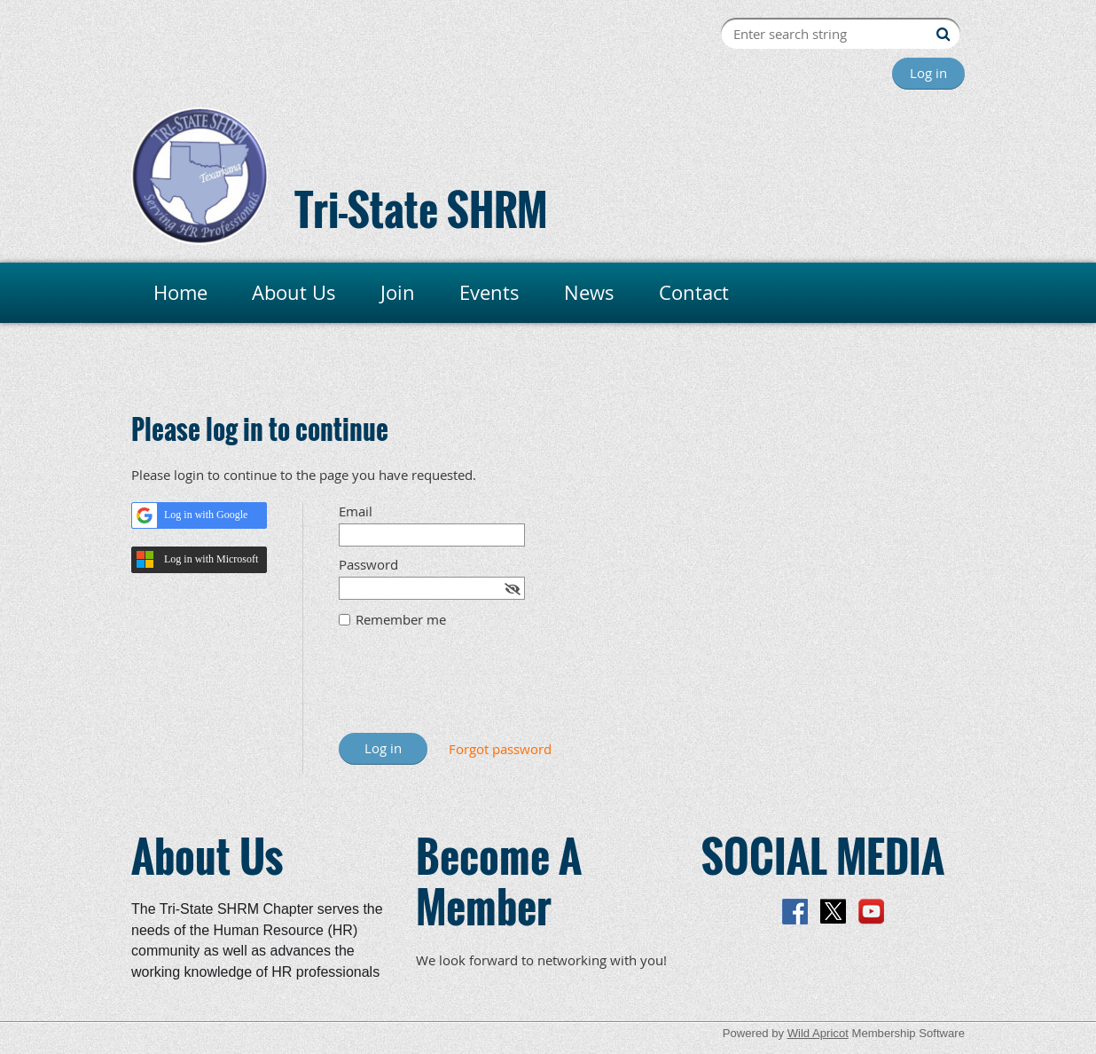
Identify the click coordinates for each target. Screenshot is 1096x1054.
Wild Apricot (818, 1033)
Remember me (401, 619)
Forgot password (500, 749)
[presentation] (473, 689)
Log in (928, 73)
